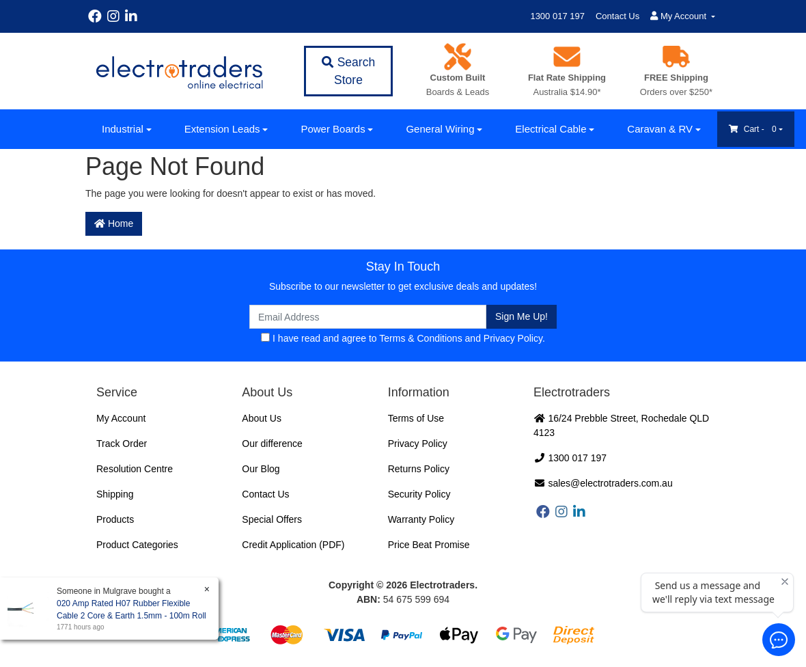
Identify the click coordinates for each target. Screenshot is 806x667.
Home (113, 223)
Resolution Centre (134, 468)
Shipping (115, 494)
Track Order (121, 443)
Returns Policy (418, 468)
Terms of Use (416, 418)
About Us (261, 418)
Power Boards (333, 129)
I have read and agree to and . (403, 338)
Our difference (272, 443)
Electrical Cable (550, 129)
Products (115, 519)
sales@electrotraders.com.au (603, 483)
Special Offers (272, 519)
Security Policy (419, 494)
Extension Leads (222, 129)
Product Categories (137, 544)
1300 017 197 (557, 16)
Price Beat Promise (429, 544)
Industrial (122, 129)
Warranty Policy (421, 519)
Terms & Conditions (420, 338)
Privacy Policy (513, 338)
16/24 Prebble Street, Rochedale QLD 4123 (621, 425)
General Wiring (440, 129)
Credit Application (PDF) (293, 544)
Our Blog (260, 468)
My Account (120, 418)
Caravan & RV (660, 129)
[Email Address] (367, 317)
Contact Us (617, 16)
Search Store (348, 71)
